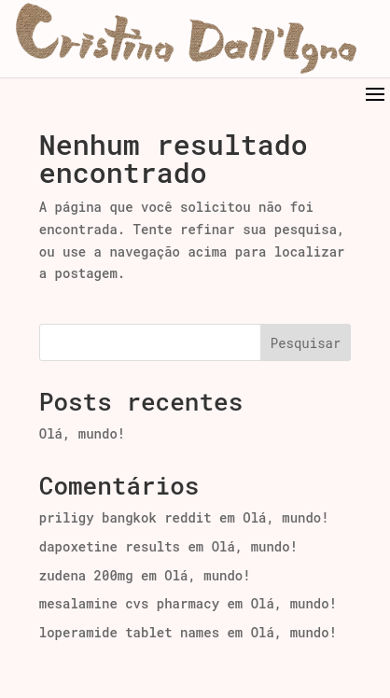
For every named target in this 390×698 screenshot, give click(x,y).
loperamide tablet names (129, 632)
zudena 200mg (86, 575)
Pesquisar (306, 343)
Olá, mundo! (82, 433)
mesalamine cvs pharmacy (129, 603)
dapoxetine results (109, 546)
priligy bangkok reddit (125, 517)
